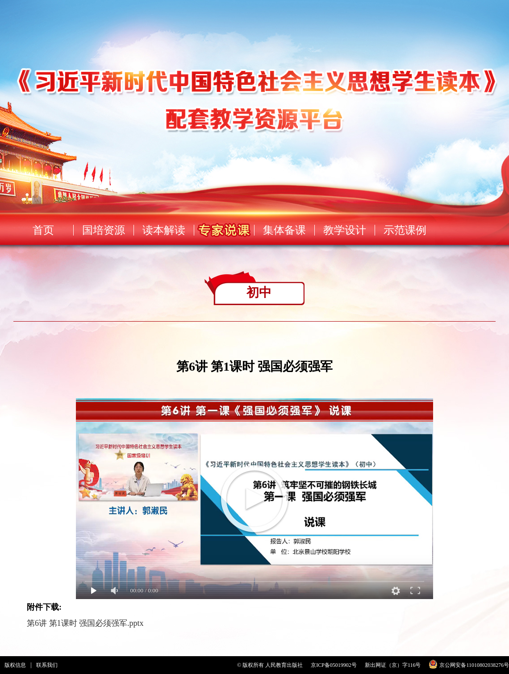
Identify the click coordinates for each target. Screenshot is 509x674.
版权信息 (15, 665)
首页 (43, 230)
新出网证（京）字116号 (393, 665)
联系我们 (47, 665)
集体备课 (284, 230)
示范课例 (405, 230)
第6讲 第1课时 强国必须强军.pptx (85, 623)
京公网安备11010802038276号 (474, 665)
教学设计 (344, 230)
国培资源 (103, 230)
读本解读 (163, 230)
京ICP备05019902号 (334, 665)
